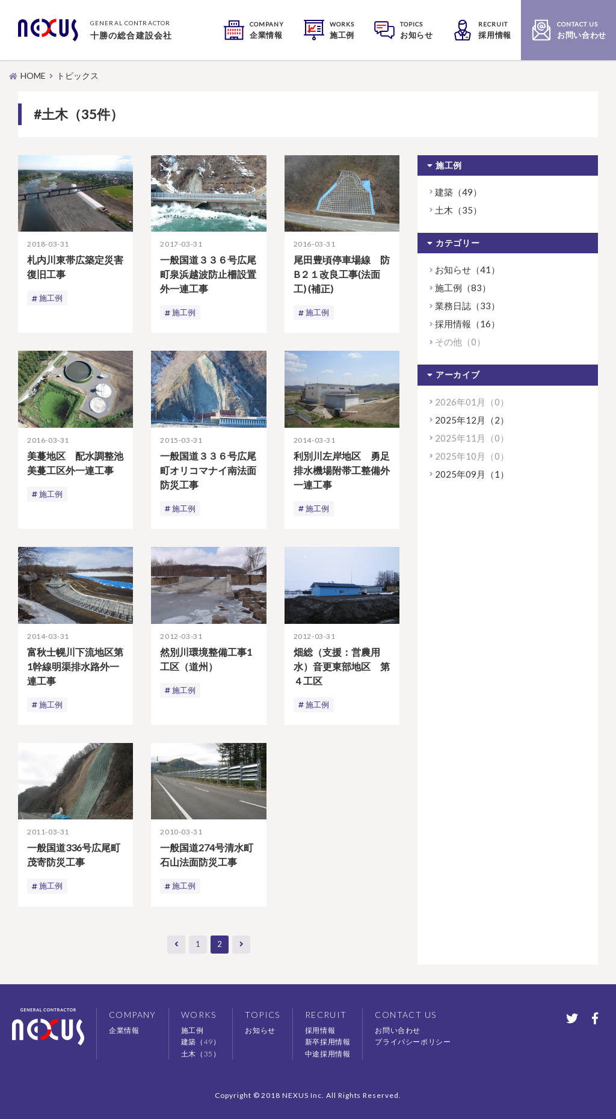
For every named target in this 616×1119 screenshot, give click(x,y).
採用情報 (320, 1030)
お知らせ (260, 1030)
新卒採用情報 (328, 1041)
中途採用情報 (328, 1053)
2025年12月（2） (472, 420)
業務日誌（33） (467, 305)
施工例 (51, 298)
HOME (33, 75)
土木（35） (458, 210)
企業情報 (124, 1030)
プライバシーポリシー (413, 1041)
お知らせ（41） (467, 269)
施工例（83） (463, 287)
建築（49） (458, 191)
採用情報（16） (467, 323)
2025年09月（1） (472, 474)
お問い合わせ (397, 1030)
